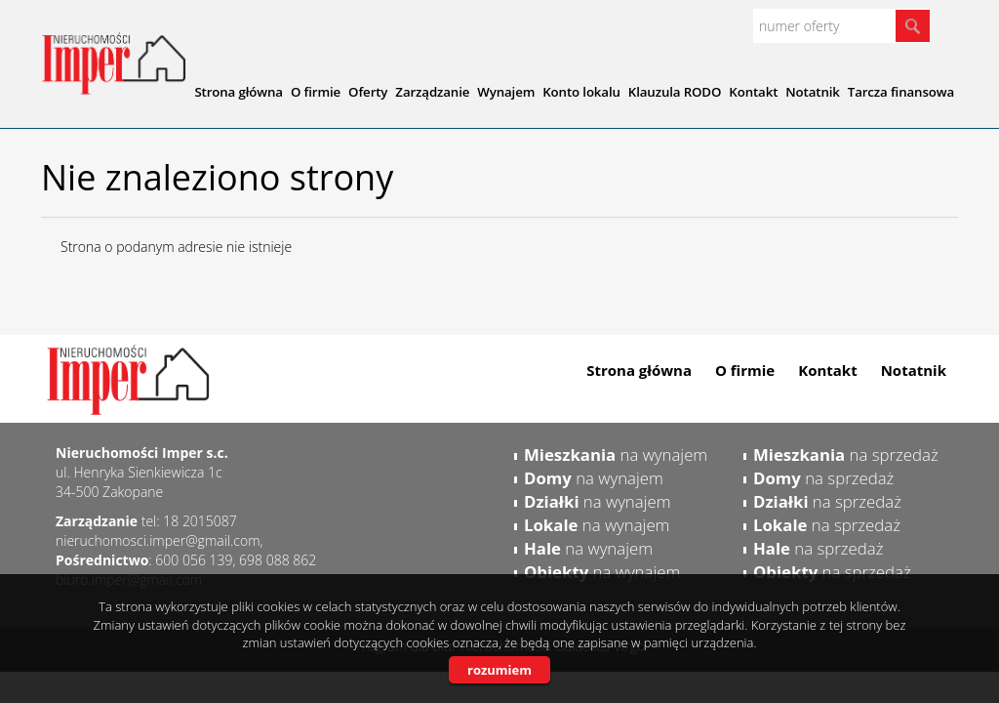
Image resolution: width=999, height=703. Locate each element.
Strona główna (639, 370)
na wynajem (615, 454)
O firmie (745, 370)
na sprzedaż (846, 454)
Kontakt (828, 370)
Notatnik (913, 370)
